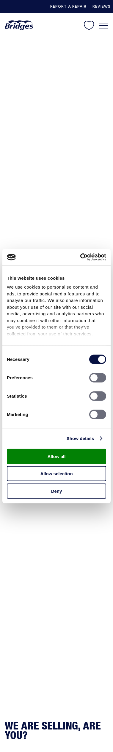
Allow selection (56, 473)
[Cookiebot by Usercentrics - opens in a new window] (80, 257)
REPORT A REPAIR (68, 6)
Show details (80, 438)
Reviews (101, 6)
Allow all (57, 456)
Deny (56, 490)
